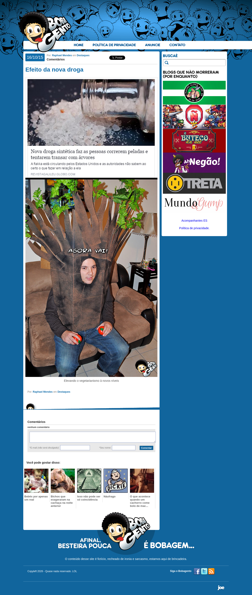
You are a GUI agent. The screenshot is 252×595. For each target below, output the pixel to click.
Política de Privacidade (114, 45)
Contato (177, 45)
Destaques (83, 55)
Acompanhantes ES (194, 220)
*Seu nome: (105, 447)
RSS (211, 571)
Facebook (197, 571)
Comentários (56, 59)
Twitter (204, 571)
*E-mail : (44, 447)
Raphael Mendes (62, 55)
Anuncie (152, 45)
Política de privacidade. (194, 228)
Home (78, 45)
